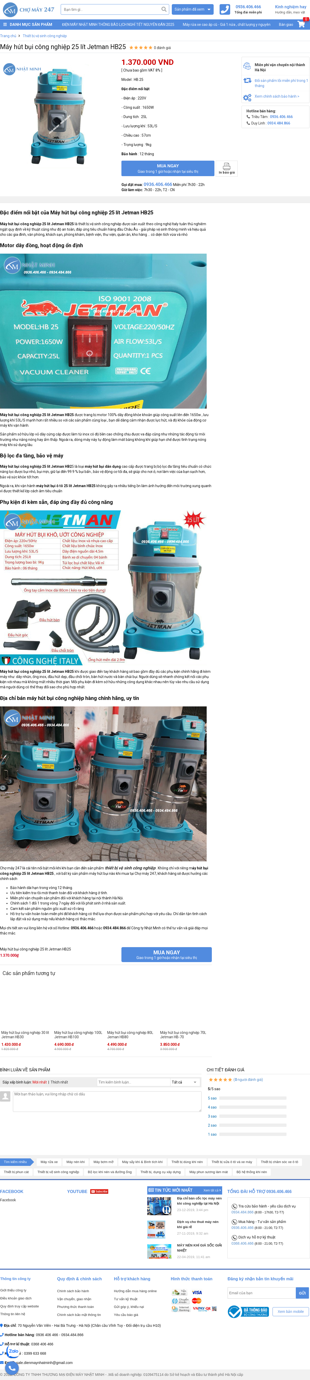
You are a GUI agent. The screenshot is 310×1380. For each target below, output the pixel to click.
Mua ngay (168, 168)
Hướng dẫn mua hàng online (135, 1291)
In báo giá (227, 168)
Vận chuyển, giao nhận (74, 1299)
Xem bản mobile (291, 1311)
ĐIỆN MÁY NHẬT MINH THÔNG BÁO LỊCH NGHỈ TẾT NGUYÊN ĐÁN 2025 (118, 24)
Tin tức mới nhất (173, 1190)
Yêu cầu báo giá (126, 1315)
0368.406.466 (243, 1243)
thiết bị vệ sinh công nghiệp (130, 868)
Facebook (8, 1200)
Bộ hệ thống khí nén (252, 1172)
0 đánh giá (162, 48)
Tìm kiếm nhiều (15, 1162)
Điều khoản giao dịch (16, 1298)
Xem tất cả (212, 1190)
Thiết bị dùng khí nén (187, 1162)
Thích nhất (59, 1082)
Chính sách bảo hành (73, 1291)
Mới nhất (40, 1082)
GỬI (302, 1293)
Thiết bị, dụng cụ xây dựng (161, 1172)
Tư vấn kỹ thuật (125, 1299)
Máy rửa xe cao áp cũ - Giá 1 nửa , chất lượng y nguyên (226, 24)
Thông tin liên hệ (12, 1314)
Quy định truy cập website (19, 1306)
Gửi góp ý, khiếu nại (129, 1307)
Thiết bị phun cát (16, 1172)
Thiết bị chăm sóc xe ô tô (279, 1162)
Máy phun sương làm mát (208, 1172)
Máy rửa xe (49, 1162)
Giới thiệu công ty (13, 1290)
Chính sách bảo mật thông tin (79, 1315)
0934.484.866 (243, 1212)
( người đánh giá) (235, 1080)
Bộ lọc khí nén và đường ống (110, 1172)
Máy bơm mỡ (103, 1162)
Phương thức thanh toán (75, 1307)
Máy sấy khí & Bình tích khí (142, 1162)
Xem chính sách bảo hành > (277, 96)
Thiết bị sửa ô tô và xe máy (232, 1162)
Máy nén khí (75, 1162)
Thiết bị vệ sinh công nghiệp (58, 1172)
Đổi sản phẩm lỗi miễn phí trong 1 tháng (281, 83)
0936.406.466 (243, 1228)
